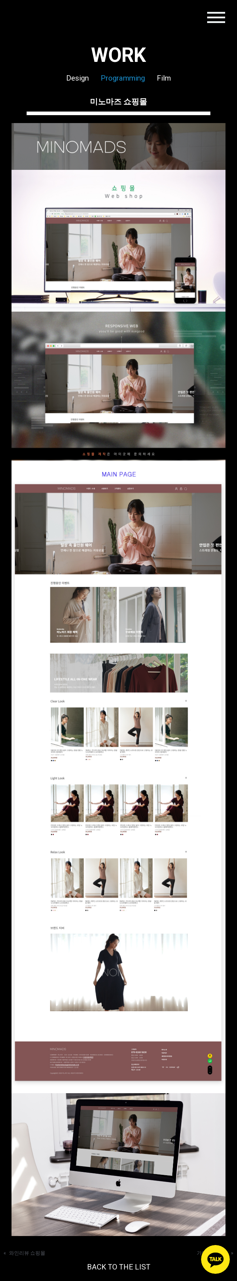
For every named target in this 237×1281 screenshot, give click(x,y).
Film (164, 78)
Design (77, 78)
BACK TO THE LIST (118, 1267)
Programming (123, 78)
